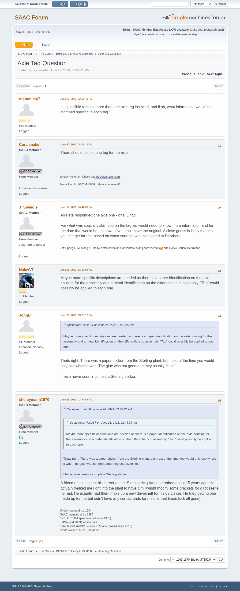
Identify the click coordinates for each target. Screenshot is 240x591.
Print (219, 86)
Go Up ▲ (223, 586)
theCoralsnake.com (107, 176)
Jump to (164, 559)
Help (191, 586)
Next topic (215, 74)
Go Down (23, 86)
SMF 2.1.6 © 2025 (22, 586)
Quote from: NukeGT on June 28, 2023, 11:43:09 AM (100, 325)
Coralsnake (29, 145)
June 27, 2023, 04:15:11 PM (76, 144)
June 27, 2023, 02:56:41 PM (76, 98)
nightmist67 (29, 99)
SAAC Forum (31, 17)
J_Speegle (28, 207)
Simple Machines (43, 586)
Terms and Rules (205, 586)
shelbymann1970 (34, 400)
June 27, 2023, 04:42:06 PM (76, 207)
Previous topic (193, 74)
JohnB (25, 315)
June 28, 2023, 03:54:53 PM (76, 399)
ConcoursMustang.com (134, 248)
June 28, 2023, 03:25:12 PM (76, 315)
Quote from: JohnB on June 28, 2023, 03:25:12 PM (99, 409)
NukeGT (26, 270)
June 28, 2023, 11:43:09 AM (76, 269)
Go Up (20, 541)
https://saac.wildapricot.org (149, 34)
